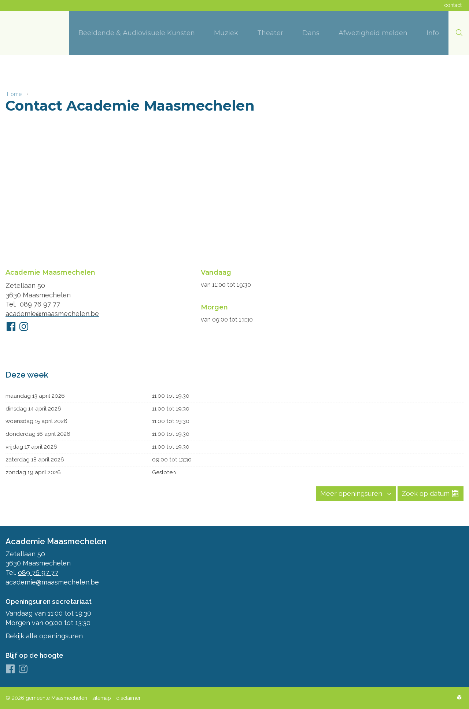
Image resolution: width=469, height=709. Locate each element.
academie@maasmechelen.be (52, 311)
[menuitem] (136, 33)
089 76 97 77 (40, 302)
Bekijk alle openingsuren (44, 636)
